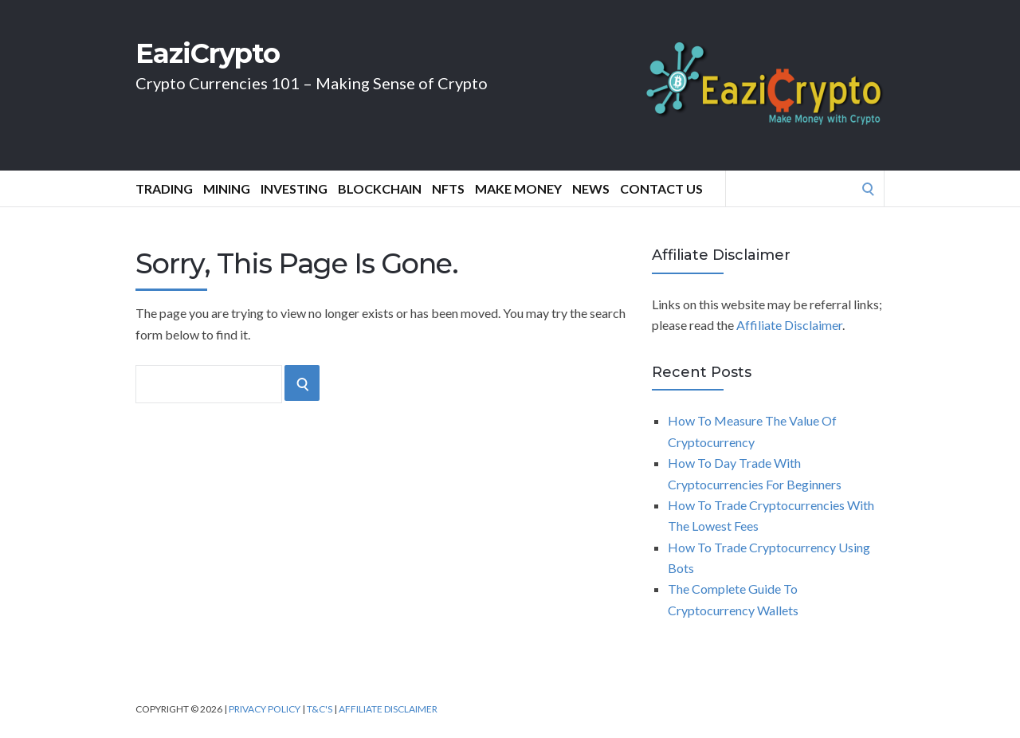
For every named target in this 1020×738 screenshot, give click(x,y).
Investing (294, 188)
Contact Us (661, 188)
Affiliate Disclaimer (789, 324)
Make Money (518, 188)
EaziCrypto (207, 53)
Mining (226, 188)
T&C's (319, 709)
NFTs (448, 188)
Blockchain (380, 188)
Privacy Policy (264, 709)
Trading (164, 188)
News (591, 188)
